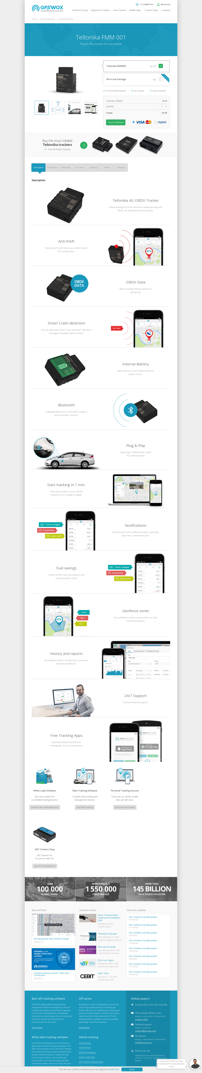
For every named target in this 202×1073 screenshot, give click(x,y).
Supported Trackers (100, 10)
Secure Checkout (116, 122)
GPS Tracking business (88, 1017)
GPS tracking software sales (150, 962)
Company (165, 10)
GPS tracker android (87, 1021)
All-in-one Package (137, 78)
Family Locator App (87, 1003)
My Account (165, 4)
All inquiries (150, 985)
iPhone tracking (85, 1026)
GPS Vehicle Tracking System (91, 1007)
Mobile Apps (135, 10)
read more (114, 1069)
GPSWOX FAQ (85, 993)
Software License (69, 1062)
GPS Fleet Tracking (86, 1012)
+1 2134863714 (144, 4)
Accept (132, 1069)
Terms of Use (52, 1062)
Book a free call (142, 996)
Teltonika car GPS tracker (89, 1031)
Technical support (145, 973)
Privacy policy (39, 1062)
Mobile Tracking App (87, 998)
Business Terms (85, 1062)
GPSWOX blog (85, 989)
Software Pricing (80, 10)
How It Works (119, 10)
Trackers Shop (151, 10)
